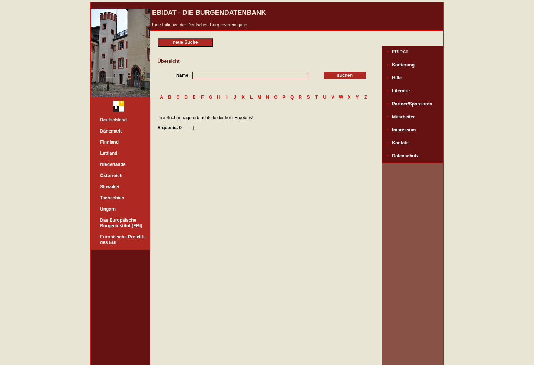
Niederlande (113, 164)
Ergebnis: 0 (170, 127)
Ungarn (108, 209)
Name (182, 75)
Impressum (404, 130)
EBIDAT (400, 52)
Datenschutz (405, 156)
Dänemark (111, 131)
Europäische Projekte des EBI (123, 239)
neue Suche (185, 42)
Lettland (109, 153)
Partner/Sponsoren (412, 104)
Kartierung (403, 65)
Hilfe (397, 78)
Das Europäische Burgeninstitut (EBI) (121, 223)
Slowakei (109, 186)
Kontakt (400, 143)
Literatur (401, 91)
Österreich (111, 175)
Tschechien (112, 198)
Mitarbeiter (403, 117)
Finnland (109, 142)
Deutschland (113, 120)
